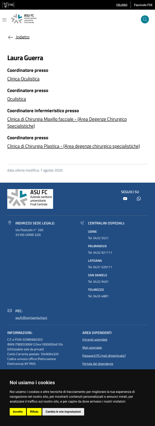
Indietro (18, 37)
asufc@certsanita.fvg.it (31, 317)
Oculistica (16, 98)
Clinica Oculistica (23, 78)
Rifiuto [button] (34, 411)
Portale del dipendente (97, 363)
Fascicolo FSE (143, 4)
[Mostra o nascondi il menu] (4, 19)
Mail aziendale (92, 347)
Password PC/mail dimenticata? (104, 355)
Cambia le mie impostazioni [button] (63, 411)
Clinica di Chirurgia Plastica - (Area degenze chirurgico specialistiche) (73, 146)
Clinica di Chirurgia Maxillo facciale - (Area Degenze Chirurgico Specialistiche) (67, 122)
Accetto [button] (18, 411)
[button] (122, 4)
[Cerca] (145, 19)
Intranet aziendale (94, 339)
